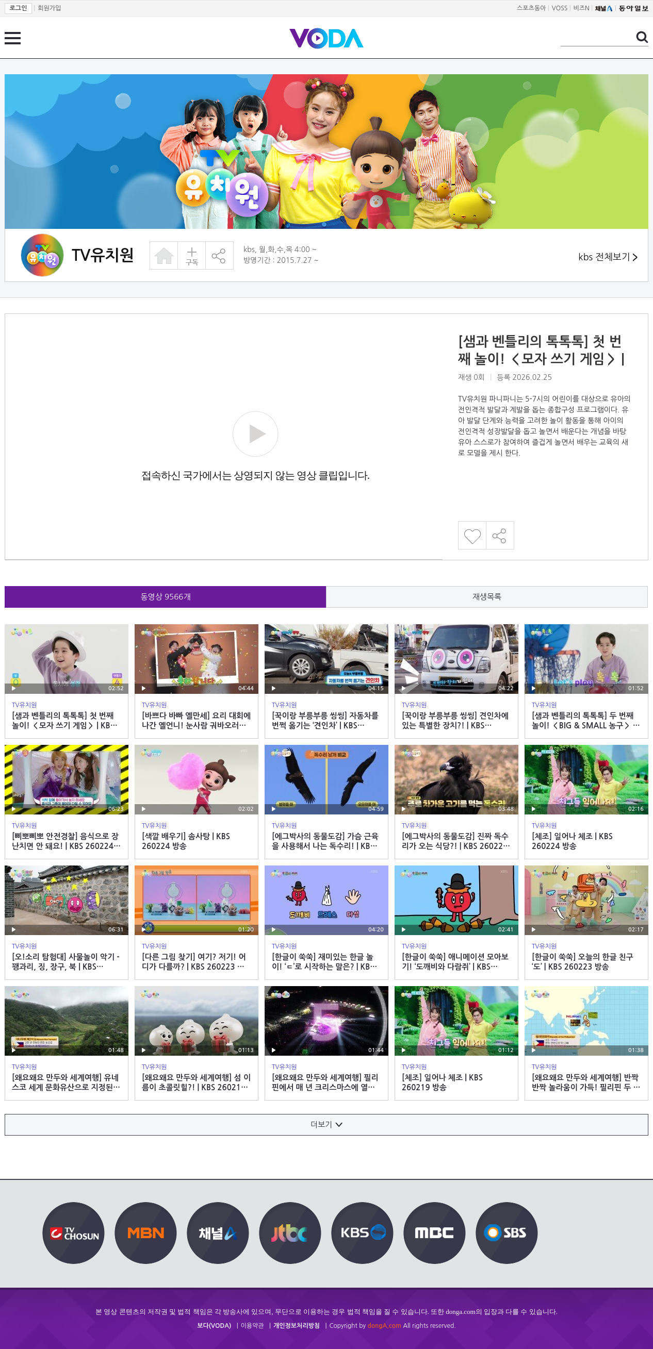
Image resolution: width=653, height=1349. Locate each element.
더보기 (326, 1124)
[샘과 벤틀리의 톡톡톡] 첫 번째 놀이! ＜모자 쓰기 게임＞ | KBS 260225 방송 (541, 359)
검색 (642, 37)
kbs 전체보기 (608, 257)
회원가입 (49, 8)
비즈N (582, 8)
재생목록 (486, 597)
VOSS (560, 8)
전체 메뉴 (13, 38)
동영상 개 (166, 597)
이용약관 (252, 1326)
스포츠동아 (531, 8)
